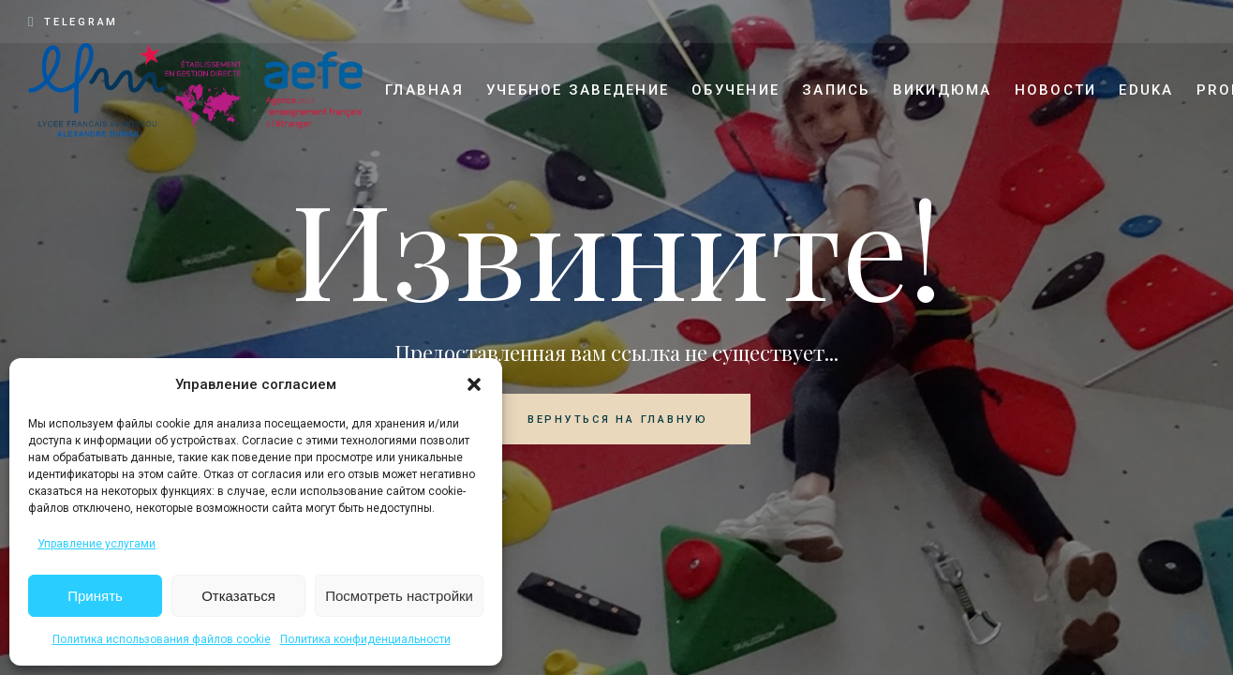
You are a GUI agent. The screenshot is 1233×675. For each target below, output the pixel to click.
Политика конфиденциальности (365, 639)
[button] (474, 384)
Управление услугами (96, 543)
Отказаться (238, 596)
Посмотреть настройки (399, 596)
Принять (95, 596)
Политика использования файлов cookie (161, 639)
